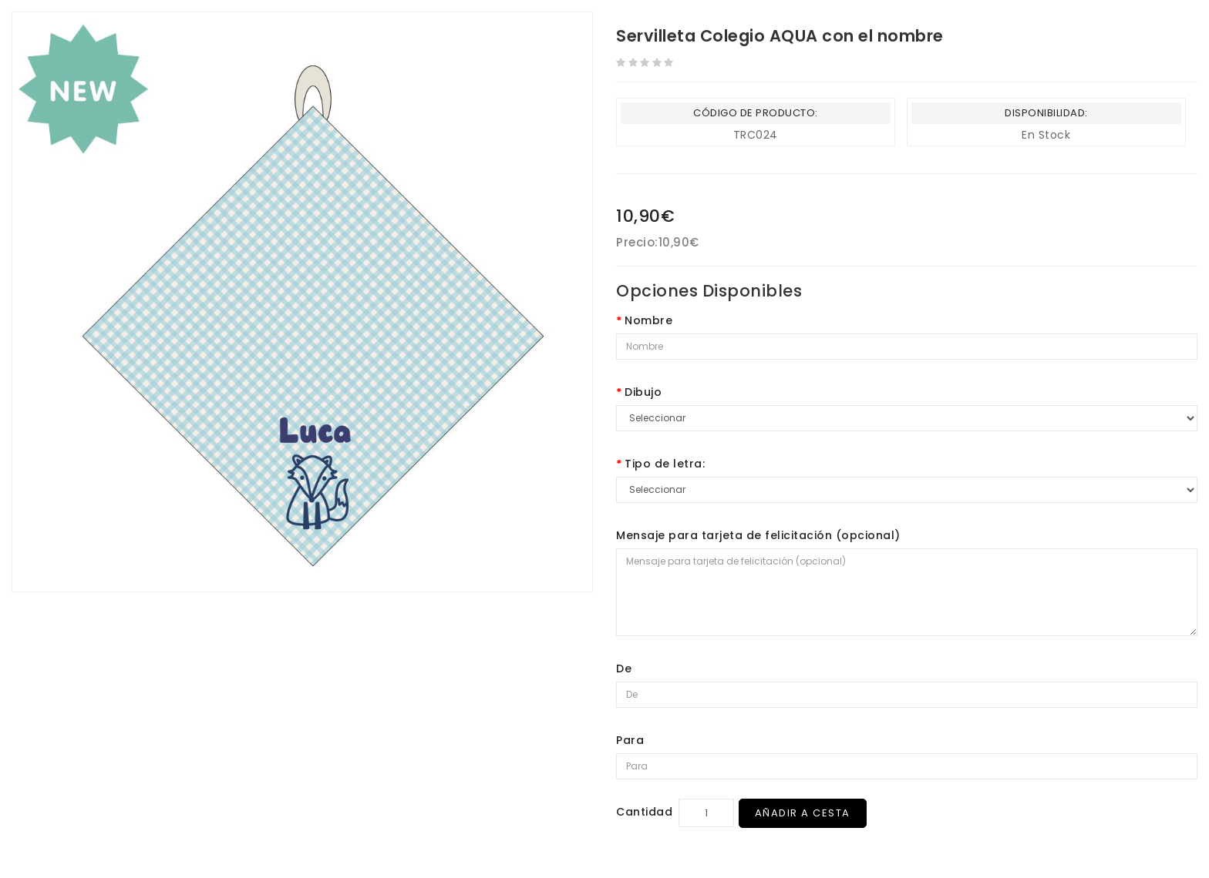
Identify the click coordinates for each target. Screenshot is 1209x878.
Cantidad (644, 812)
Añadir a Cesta (804, 813)
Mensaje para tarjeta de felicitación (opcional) (758, 535)
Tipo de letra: (665, 464)
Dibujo (643, 392)
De (623, 668)
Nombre (648, 320)
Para (630, 740)
